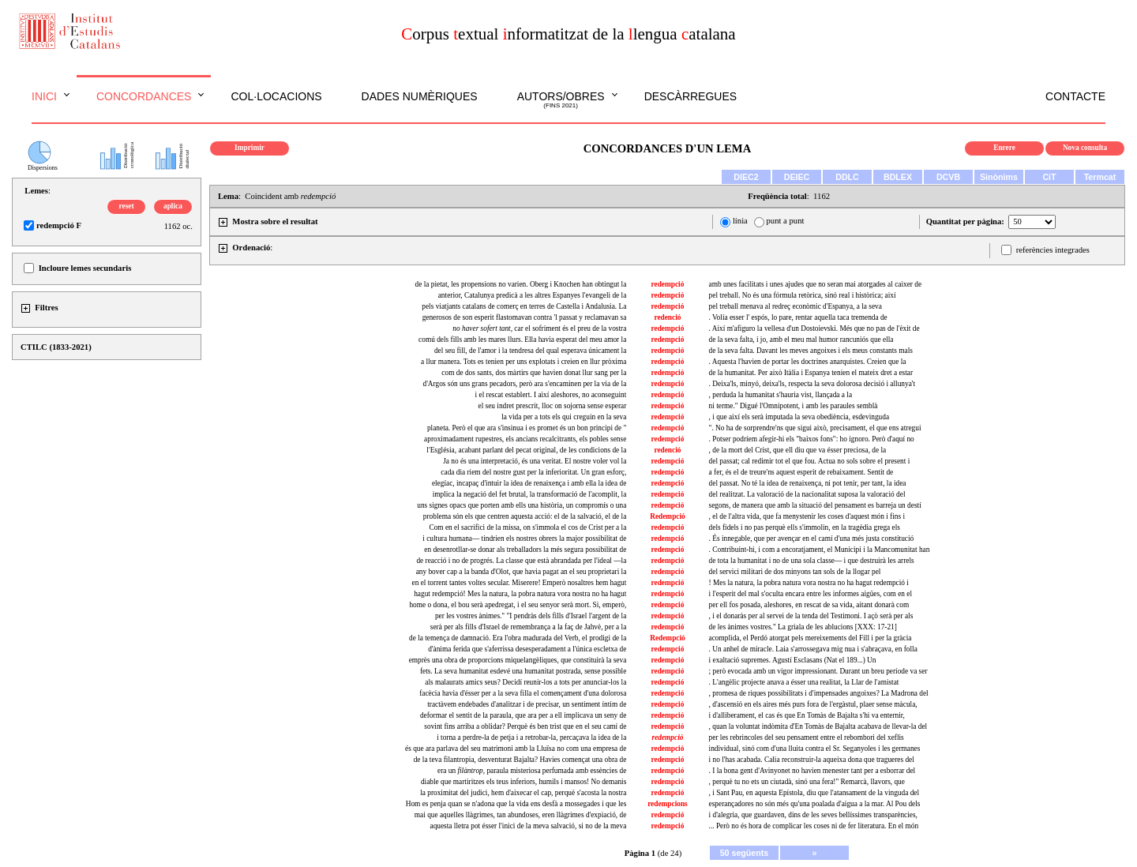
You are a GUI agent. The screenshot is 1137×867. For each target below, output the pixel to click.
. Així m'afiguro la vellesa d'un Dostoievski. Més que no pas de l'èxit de (814, 328)
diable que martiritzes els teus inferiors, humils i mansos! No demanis (523, 782)
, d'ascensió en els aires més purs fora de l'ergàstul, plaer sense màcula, (813, 704)
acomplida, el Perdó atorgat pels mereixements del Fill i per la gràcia (810, 638)
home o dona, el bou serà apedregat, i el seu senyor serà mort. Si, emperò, (517, 605)
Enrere (1004, 148)
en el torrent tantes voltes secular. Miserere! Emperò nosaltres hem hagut (519, 583)
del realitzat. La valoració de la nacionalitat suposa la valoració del (807, 494)
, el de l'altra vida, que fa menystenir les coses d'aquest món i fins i (807, 516)
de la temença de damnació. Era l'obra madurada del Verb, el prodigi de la (517, 638)
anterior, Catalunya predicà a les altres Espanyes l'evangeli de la (532, 295)
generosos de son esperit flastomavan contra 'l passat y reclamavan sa (524, 317)
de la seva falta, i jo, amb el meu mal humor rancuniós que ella (801, 339)
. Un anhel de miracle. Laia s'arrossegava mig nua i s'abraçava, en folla (813, 649)
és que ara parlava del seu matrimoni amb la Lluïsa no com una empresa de (515, 749)
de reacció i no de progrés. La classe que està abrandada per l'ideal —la (521, 561)
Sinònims (999, 177)
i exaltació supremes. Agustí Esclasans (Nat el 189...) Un (792, 660)
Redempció (667, 516)
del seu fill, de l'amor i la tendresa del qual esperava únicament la (530, 351)
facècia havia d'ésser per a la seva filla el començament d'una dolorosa (522, 693)
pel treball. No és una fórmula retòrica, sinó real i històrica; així (802, 295)
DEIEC (797, 177)
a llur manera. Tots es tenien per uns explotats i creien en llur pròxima (523, 362)
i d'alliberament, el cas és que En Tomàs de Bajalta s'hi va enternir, (807, 715)
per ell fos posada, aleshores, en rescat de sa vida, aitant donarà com (809, 605)
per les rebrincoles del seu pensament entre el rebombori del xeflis (806, 737)
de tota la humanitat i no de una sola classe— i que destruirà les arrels (811, 561)
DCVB (948, 177)
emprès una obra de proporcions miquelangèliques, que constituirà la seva (518, 660)
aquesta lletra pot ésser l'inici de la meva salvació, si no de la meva (528, 826)
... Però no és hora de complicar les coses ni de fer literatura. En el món (814, 826)
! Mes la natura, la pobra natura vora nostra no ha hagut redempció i (809, 583)
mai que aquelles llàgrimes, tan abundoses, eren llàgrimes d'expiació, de (520, 815)
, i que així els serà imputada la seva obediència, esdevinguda (799, 417)
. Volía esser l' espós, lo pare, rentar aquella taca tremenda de (798, 317)
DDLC (847, 177)
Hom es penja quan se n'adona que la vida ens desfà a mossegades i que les (516, 804)
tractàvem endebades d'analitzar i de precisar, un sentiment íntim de (526, 704)
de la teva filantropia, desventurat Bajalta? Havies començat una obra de (520, 760)
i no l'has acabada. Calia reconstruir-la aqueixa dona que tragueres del (811, 760)
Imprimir (250, 148)
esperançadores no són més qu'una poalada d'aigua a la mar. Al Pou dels (815, 804)
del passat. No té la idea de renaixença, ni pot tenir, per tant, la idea (807, 483)
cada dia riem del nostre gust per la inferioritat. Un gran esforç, (533, 472)
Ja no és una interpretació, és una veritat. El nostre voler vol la (534, 461)
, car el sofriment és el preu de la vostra (539, 328)
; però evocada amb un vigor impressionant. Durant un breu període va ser (818, 671)
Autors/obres (561, 100)
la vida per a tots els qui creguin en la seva (563, 417)
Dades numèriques (420, 96)
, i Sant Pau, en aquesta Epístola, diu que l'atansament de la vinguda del (814, 793)
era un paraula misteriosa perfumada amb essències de (531, 771)
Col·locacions (276, 96)
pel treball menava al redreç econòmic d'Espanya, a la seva (795, 306)
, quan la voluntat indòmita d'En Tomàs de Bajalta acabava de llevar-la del (818, 726)
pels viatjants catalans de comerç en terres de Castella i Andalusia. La (524, 306)
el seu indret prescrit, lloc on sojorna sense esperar (552, 406)
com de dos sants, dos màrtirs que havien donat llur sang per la (533, 373)
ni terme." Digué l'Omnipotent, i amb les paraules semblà (793, 406)
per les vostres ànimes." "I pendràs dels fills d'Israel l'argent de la (530, 616)
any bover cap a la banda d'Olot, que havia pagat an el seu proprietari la (521, 572)
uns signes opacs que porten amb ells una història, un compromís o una (521, 505)
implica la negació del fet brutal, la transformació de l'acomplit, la (530, 494)
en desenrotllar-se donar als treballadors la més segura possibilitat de (525, 550)
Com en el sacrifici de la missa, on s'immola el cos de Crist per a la (527, 527)
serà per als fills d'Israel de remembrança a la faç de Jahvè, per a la (528, 627)
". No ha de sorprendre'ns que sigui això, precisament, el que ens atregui (815, 428)
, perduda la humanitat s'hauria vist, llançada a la (780, 395)
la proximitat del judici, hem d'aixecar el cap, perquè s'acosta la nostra (523, 793)
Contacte (1075, 96)
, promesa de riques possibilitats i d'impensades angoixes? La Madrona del (819, 693)
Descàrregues (690, 96)
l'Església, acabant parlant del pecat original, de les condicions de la (526, 450)
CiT (1049, 177)
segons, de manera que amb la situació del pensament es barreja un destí (815, 505)
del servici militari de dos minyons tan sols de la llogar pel (795, 572)
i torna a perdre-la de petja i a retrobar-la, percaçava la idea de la (531, 737)
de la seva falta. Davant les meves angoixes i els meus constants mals (811, 351)
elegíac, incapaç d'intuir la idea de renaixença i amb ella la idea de (529, 483)
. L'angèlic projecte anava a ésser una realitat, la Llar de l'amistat (804, 682)
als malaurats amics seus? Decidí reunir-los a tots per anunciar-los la (525, 682)
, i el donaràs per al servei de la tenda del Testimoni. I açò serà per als (811, 616)
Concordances (144, 96)
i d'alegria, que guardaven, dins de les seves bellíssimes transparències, (813, 815)
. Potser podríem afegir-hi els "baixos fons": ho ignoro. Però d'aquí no (811, 439)
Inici (44, 96)
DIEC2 (746, 177)
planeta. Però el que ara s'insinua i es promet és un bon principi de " (526, 428)
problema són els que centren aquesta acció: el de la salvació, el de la (524, 516)
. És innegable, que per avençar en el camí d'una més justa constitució (811, 538)
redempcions (667, 804)
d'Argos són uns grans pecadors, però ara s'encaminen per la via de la (524, 384)
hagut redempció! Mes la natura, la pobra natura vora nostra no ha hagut (520, 594)
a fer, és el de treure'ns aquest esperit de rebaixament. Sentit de (801, 472)
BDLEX (898, 177)
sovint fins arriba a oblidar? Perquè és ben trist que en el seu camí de (525, 726)
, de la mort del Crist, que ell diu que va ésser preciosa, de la (798, 450)
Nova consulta (1085, 148)
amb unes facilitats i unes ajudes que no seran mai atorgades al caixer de (815, 284)
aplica (172, 206)
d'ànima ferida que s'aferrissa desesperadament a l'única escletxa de (527, 649)
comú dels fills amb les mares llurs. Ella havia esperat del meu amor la (522, 339)
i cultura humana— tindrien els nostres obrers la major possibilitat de (524, 538)
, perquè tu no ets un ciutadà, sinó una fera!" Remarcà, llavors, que (807, 782)
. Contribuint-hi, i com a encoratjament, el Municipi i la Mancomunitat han (819, 550)
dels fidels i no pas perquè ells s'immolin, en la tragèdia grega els (804, 527)
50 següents (744, 853)
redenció (667, 317)
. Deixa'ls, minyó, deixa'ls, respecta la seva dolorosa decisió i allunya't (812, 384)
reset (126, 206)
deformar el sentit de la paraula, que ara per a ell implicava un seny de (523, 715)
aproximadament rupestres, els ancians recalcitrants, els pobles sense (525, 439)
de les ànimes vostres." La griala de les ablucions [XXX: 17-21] (803, 627)
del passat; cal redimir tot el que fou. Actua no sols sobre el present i (809, 461)
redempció (668, 284)
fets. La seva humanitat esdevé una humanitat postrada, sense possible (523, 671)
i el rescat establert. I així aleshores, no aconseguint (551, 395)
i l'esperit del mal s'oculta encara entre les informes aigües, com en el (810, 594)
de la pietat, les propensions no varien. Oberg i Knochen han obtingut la (521, 284)
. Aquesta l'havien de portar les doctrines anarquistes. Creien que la (807, 362)
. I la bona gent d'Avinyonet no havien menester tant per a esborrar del (812, 771)
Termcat (1100, 177)
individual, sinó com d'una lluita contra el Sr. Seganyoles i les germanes (815, 749)
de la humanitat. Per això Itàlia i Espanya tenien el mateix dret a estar (811, 373)
